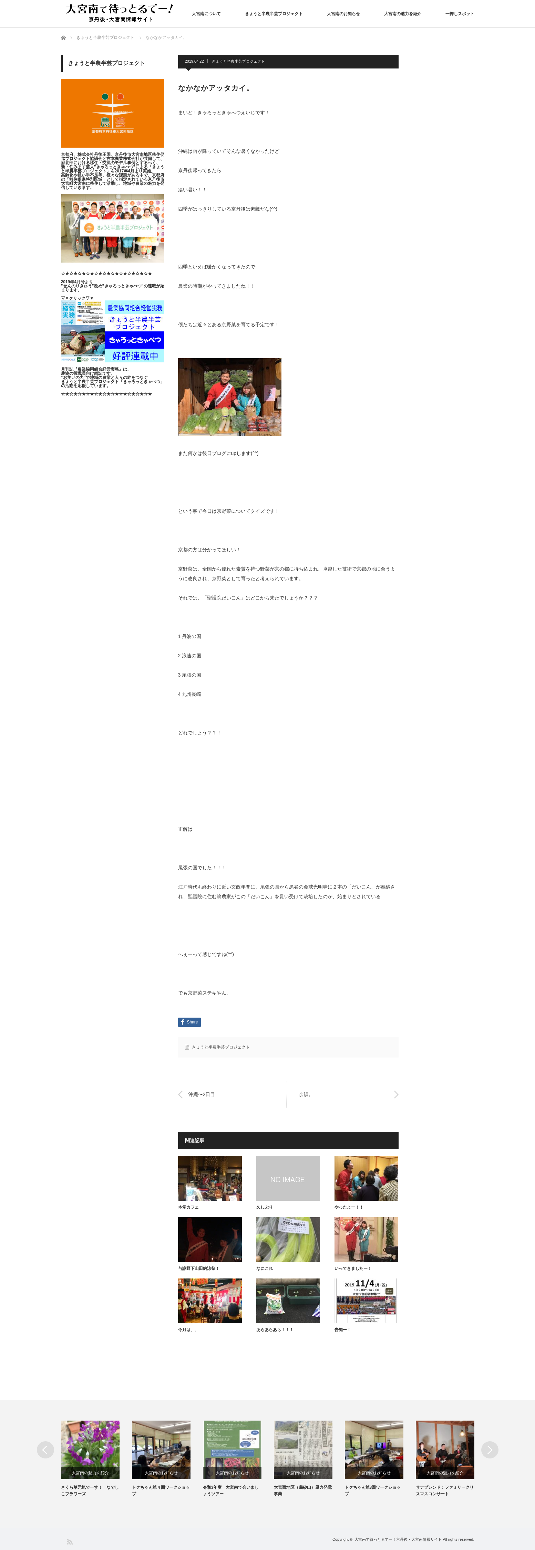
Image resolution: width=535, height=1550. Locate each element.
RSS (69, 1541)
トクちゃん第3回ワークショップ (373, 1490)
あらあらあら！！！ (275, 1329)
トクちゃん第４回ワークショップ (161, 1490)
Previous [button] (45, 1449)
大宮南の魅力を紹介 (402, 13)
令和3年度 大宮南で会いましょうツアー (231, 1490)
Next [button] (489, 1449)
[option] (96, 1459)
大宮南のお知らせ (343, 13)
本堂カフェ (188, 1207)
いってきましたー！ (353, 1268)
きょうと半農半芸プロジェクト (274, 13)
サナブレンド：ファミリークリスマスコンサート (445, 1490)
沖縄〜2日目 (201, 1094)
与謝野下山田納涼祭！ (198, 1268)
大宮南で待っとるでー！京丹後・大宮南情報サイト (398, 1539)
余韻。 (306, 1094)
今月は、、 (188, 1329)
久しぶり (264, 1207)
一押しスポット (459, 13)
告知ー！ (343, 1329)
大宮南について (206, 13)
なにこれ (264, 1268)
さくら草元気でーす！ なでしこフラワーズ (90, 1490)
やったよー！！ (349, 1207)
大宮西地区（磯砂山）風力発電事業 (303, 1490)
